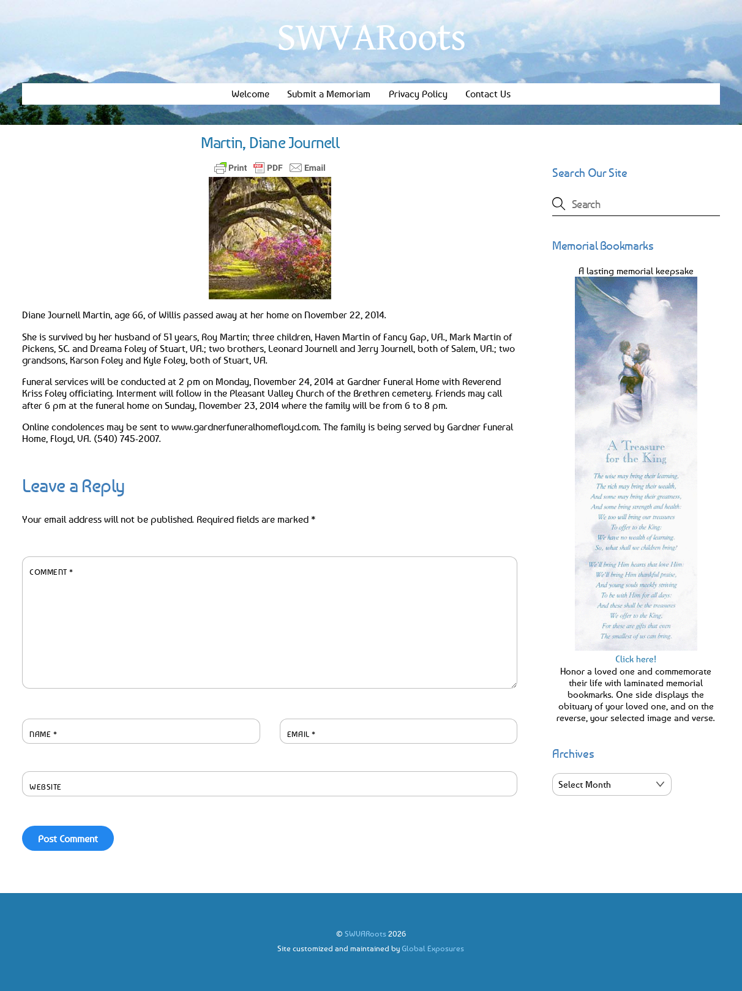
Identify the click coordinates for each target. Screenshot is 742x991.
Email (301, 734)
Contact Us (488, 94)
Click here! (636, 652)
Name (43, 734)
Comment (51, 572)
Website (45, 786)
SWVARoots (365, 933)
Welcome (250, 94)
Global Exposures (433, 948)
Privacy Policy (418, 94)
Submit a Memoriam (328, 94)
